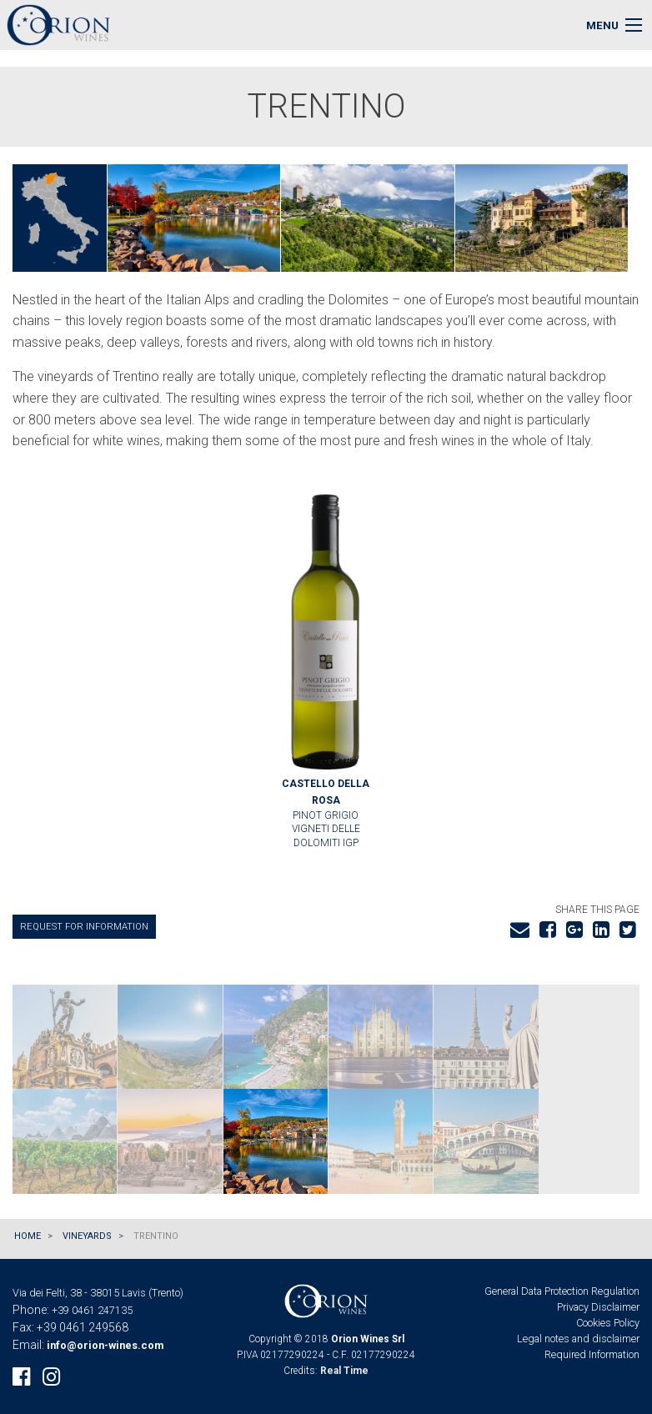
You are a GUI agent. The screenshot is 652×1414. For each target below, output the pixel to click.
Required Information (591, 1354)
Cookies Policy (607, 1322)
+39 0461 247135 (92, 1310)
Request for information (84, 926)
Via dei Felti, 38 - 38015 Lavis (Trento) (98, 1292)
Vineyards (87, 1236)
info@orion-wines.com (105, 1345)
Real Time (344, 1370)
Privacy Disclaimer (598, 1307)
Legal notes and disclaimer (578, 1338)
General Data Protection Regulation (561, 1291)
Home (27, 1236)
